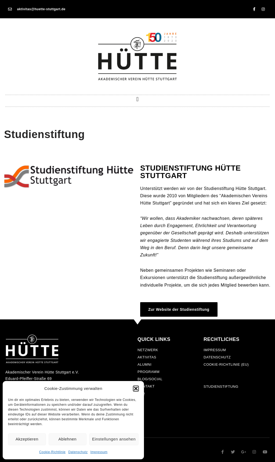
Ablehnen (68, 439)
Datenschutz (78, 452)
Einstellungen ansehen (114, 439)
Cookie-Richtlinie (52, 452)
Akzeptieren (27, 439)
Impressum (98, 452)
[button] (136, 388)
